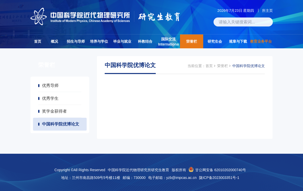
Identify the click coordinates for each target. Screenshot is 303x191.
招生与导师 (76, 41)
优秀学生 (50, 98)
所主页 (267, 10)
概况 (54, 41)
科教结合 (145, 41)
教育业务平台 (261, 41)
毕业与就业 (122, 41)
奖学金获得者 (54, 111)
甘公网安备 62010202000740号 (220, 170)
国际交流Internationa (168, 41)
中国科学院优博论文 (60, 124)
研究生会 (215, 41)
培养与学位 (99, 41)
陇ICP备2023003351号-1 (219, 178)
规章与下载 (238, 41)
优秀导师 (50, 85)
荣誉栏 (191, 41)
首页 (37, 41)
